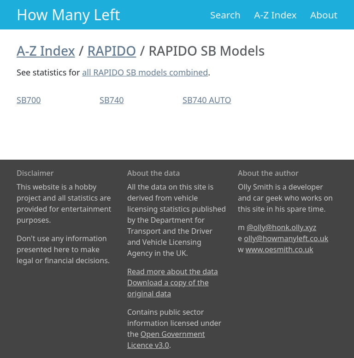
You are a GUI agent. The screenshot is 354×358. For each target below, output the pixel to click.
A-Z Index (275, 14)
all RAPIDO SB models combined (145, 72)
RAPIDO (112, 50)
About (323, 14)
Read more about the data (172, 271)
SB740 (112, 99)
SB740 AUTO (207, 99)
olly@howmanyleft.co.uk (286, 238)
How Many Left (68, 14)
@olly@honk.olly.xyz (281, 227)
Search (225, 14)
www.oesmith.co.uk (279, 249)
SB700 (29, 99)
